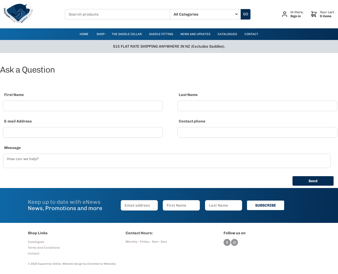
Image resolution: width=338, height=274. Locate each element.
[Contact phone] (257, 132)
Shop (100, 34)
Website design (72, 263)
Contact (33, 253)
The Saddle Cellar (127, 34)
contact (251, 34)
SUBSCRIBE (265, 205)
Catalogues (36, 242)
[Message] (167, 161)
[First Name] (83, 106)
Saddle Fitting (161, 34)
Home (84, 34)
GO (245, 14)
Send (313, 181)
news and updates (195, 34)
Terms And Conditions (44, 247)
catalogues (227, 34)
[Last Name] (257, 106)
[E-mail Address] (83, 132)
